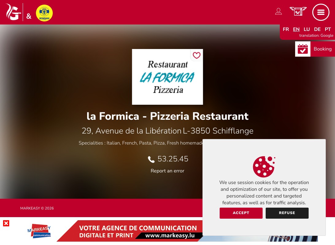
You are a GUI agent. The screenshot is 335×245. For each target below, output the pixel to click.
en (296, 29)
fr (286, 29)
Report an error (167, 171)
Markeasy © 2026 (37, 208)
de (317, 29)
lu (307, 29)
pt (328, 29)
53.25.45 (172, 159)
